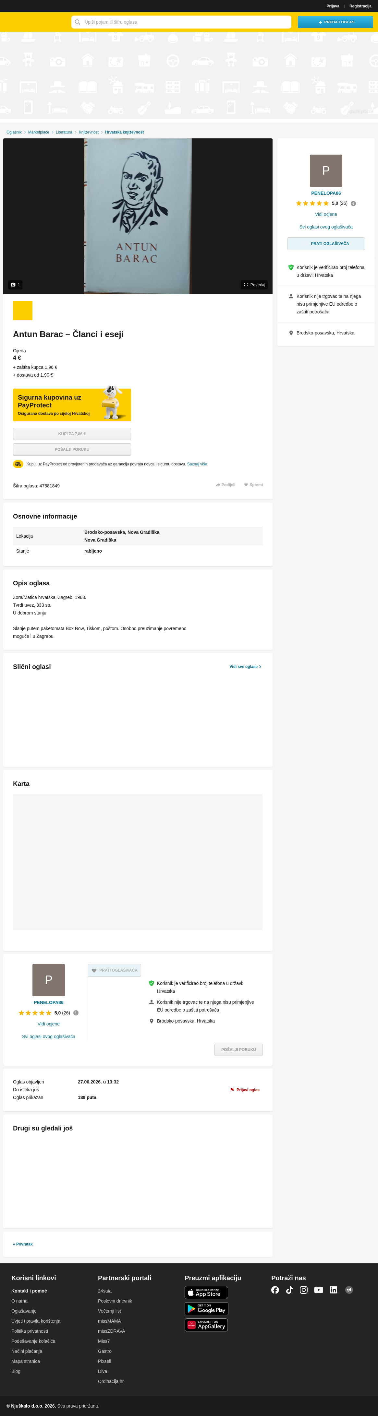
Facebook (275, 1290)
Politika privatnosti (29, 1331)
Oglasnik (14, 132)
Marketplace (38, 132)
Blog (15, 1371)
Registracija (360, 6)
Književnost (89, 132)
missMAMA (109, 1321)
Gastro (105, 1351)
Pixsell (104, 1361)
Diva (102, 1371)
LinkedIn (334, 1290)
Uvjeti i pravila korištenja (35, 1321)
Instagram (304, 1290)
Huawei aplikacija (206, 1324)
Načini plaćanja (26, 1351)
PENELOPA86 (49, 1002)
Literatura (64, 132)
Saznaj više (197, 464)
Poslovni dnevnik (115, 1301)
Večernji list (109, 1311)
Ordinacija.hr (111, 1381)
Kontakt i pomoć (29, 1290)
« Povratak (23, 1244)
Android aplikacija (206, 1308)
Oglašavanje (24, 1311)
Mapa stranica (25, 1361)
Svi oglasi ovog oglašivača (48, 1036)
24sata (105, 1290)
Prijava (333, 6)
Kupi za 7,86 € (72, 434)
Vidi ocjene (49, 1023)
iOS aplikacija (206, 1292)
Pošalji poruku (72, 449)
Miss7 (104, 1341)
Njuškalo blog (349, 1290)
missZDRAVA (111, 1331)
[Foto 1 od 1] (22, 310)
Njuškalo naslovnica (34, 22)
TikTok (289, 1290)
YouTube (318, 1290)
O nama (19, 1301)
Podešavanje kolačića (33, 1341)
